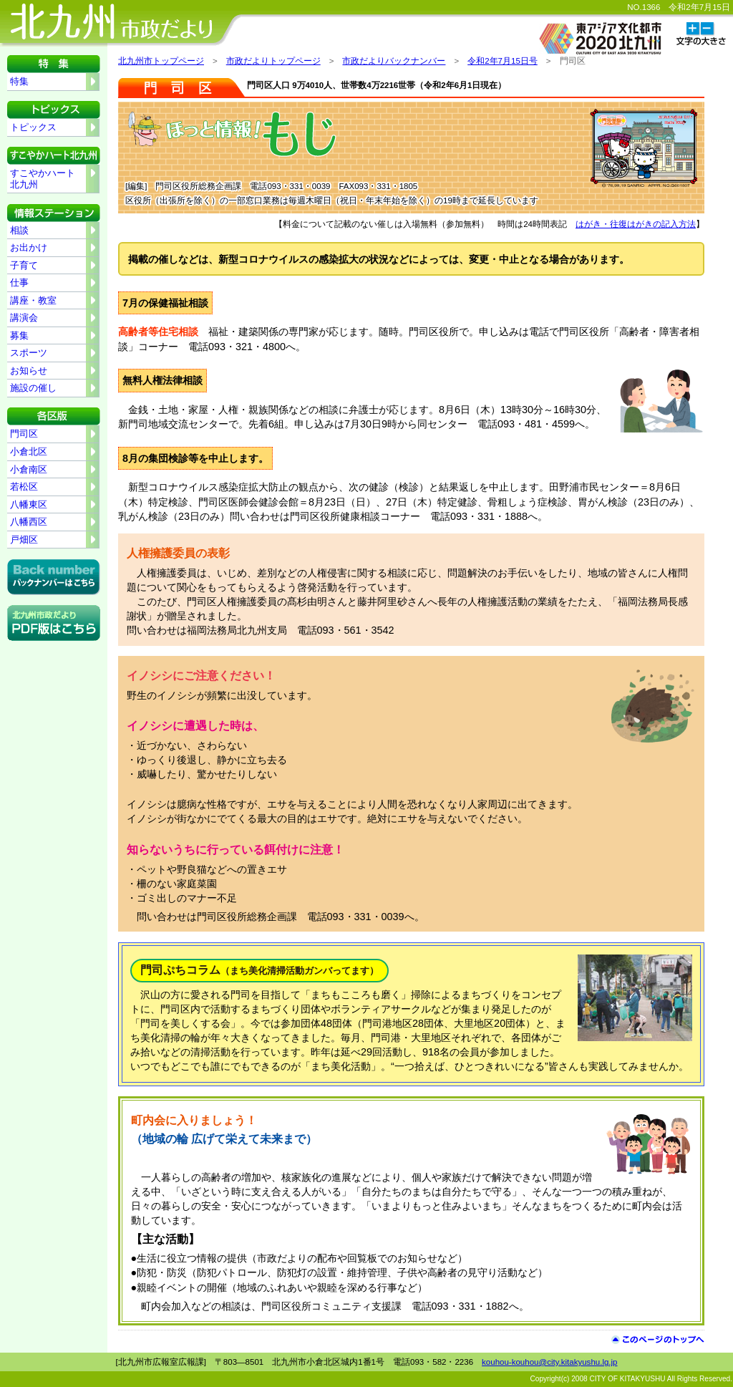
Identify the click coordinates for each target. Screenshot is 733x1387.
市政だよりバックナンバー (393, 61)
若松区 (24, 486)
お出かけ (28, 247)
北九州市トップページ (161, 61)
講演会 (24, 317)
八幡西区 (28, 521)
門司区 (24, 433)
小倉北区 (28, 451)
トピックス (33, 127)
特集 (19, 81)
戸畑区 (24, 539)
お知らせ (28, 370)
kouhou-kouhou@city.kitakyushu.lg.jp (549, 1362)
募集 (19, 335)
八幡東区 (28, 504)
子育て (24, 265)
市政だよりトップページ (273, 61)
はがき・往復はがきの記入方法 (636, 224)
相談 (19, 230)
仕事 (19, 282)
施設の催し (33, 387)
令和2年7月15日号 (502, 61)
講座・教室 (33, 300)
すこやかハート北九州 (42, 179)
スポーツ (28, 352)
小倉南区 (28, 469)
